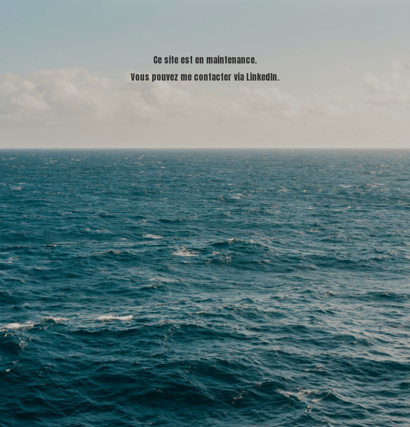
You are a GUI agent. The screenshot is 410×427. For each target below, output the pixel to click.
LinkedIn (261, 76)
